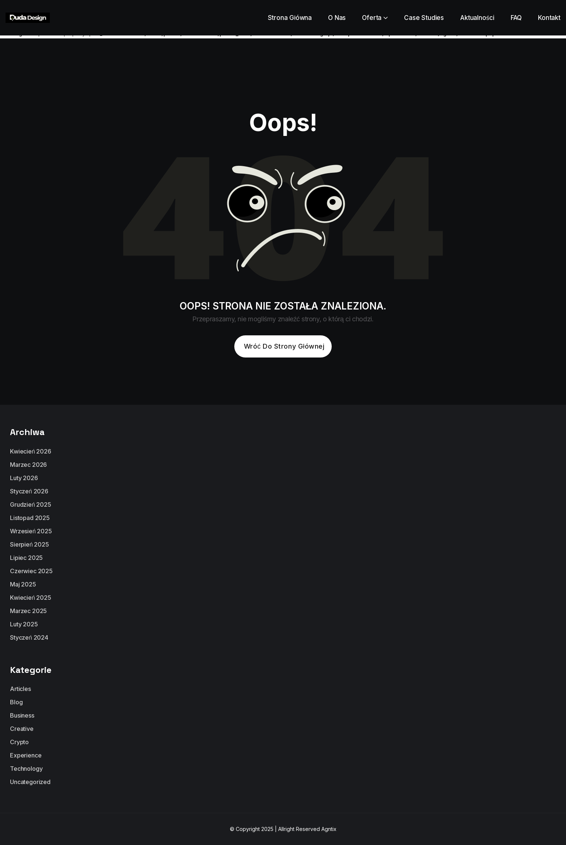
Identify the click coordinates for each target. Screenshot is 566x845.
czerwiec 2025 (31, 571)
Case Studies (424, 17)
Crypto (19, 742)
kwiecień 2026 (30, 451)
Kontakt (549, 17)
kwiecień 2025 (30, 598)
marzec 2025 (28, 611)
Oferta (372, 17)
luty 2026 (24, 478)
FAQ (516, 17)
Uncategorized (30, 782)
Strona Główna (290, 17)
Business (22, 715)
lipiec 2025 (26, 558)
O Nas (337, 17)
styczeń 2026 (29, 491)
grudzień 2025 (30, 504)
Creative (22, 729)
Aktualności (477, 17)
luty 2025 (24, 624)
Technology (26, 769)
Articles (20, 689)
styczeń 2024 (29, 637)
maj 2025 (23, 584)
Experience (25, 755)
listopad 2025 (30, 518)
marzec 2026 (28, 465)
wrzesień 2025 (31, 531)
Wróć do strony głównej (284, 346)
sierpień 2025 (29, 544)
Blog (16, 702)
